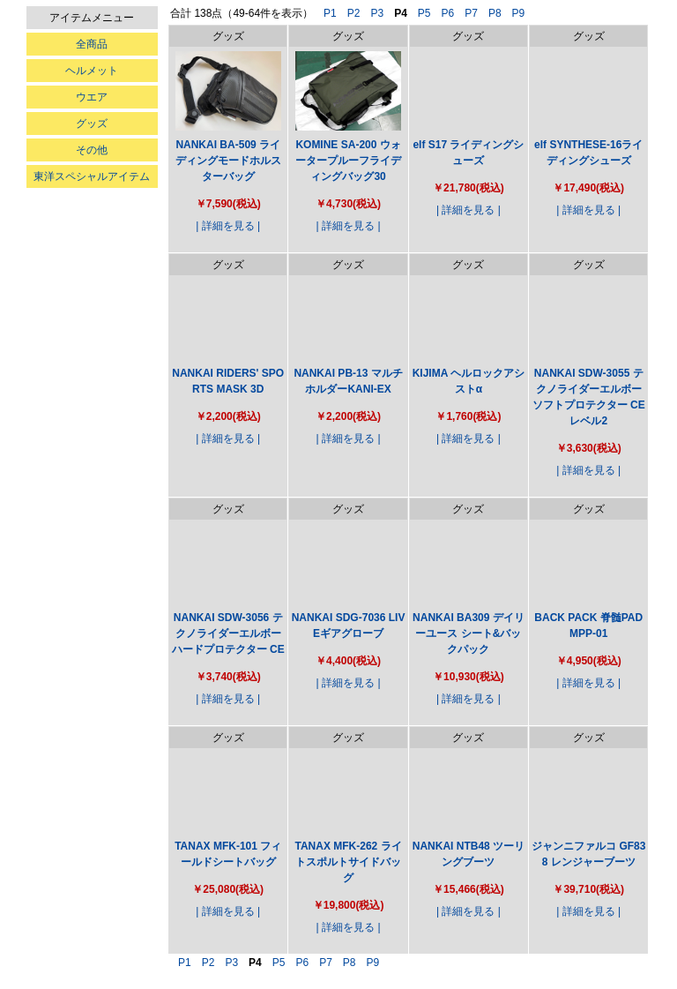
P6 (448, 13)
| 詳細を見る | (228, 226)
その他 (92, 150)
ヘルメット (91, 70)
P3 (376, 13)
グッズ (92, 123)
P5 (424, 13)
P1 (330, 13)
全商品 (92, 44)
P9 (518, 13)
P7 (471, 13)
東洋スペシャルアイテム (91, 176)
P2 (354, 13)
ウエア (92, 97)
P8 (495, 13)
